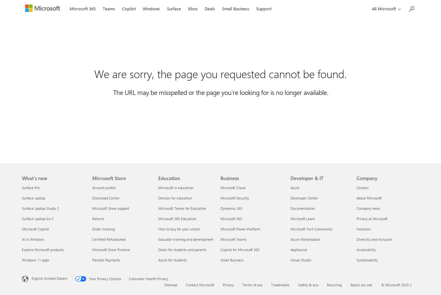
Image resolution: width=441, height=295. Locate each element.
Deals (210, 8)
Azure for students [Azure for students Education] (172, 260)
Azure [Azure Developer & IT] (294, 187)
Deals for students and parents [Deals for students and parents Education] (182, 249)
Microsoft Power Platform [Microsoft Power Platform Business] (240, 229)
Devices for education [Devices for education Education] (175, 198)
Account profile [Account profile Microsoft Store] (104, 187)
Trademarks (280, 284)
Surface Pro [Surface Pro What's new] (31, 187)
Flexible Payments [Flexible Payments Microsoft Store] (106, 260)
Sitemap (170, 284)
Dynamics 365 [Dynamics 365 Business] (231, 208)
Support (263, 8)
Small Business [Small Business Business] (232, 260)
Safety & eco (308, 284)
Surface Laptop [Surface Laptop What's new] (33, 198)
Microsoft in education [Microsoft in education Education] (175, 187)
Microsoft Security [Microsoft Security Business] (234, 198)
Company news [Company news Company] (368, 208)
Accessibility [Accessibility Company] (366, 249)
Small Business (235, 8)
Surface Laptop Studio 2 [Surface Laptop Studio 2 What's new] (40, 208)
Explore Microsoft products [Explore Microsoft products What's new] (43, 249)
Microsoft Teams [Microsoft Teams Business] (233, 239)
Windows (151, 8)
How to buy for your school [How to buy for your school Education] (179, 229)
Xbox (193, 8)
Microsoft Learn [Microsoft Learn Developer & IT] (302, 218)
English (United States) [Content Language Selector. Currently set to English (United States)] (49, 278)
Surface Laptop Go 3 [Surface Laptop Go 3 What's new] (38, 218)
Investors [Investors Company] (364, 229)
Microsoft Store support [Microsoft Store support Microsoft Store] (110, 208)
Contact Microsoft (200, 284)
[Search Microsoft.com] (411, 8)
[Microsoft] (44, 9)
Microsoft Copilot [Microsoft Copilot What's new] (35, 229)
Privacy (228, 284)
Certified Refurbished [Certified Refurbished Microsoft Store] (108, 239)
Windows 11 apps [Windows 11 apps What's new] (35, 260)
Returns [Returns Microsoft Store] (98, 218)
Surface (174, 8)
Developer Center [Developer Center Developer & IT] (304, 198)
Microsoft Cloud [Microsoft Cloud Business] (232, 187)
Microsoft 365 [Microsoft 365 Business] (231, 218)
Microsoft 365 (83, 8)
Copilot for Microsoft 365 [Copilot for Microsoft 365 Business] (240, 249)
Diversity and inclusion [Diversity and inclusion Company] (374, 239)
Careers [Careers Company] (363, 187)
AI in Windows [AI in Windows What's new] (33, 239)
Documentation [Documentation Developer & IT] (302, 208)
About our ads (361, 284)
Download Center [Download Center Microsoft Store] (106, 198)
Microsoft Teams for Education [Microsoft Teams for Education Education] (182, 208)
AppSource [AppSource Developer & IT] (298, 249)
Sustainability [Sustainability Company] (367, 260)
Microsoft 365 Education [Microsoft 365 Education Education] (177, 218)
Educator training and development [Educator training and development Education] (185, 239)
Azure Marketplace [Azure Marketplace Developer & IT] (305, 239)
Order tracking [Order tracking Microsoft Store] (103, 229)
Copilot (129, 8)
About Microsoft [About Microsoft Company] (369, 198)
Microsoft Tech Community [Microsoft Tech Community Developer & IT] (311, 229)
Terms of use (252, 284)
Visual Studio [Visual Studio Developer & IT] (300, 260)
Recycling (334, 284)
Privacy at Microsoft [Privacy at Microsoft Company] (372, 218)
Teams (109, 8)
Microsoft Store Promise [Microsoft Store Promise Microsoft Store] (111, 249)
